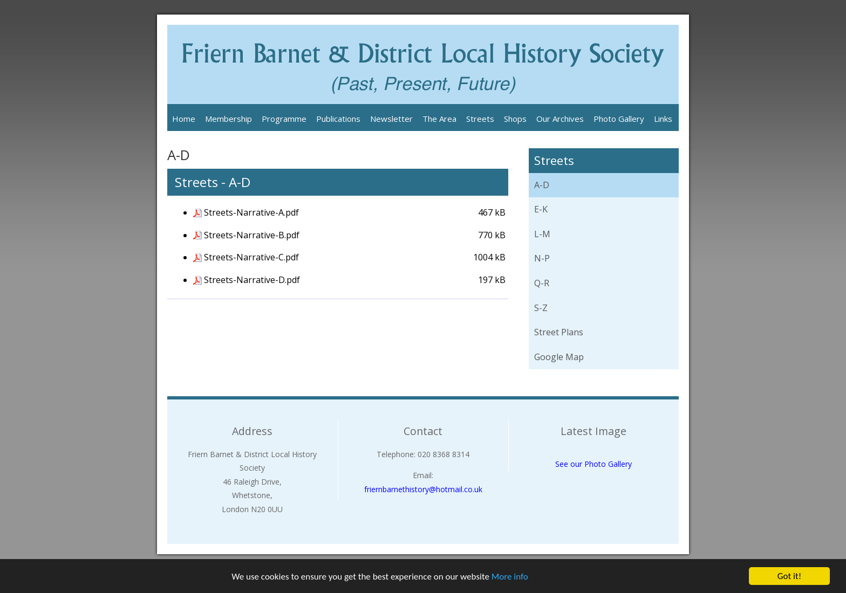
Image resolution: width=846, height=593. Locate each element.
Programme (284, 118)
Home (183, 118)
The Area (439, 118)
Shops (515, 118)
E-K (541, 209)
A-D (541, 185)
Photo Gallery (618, 118)
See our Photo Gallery (593, 464)
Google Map (559, 357)
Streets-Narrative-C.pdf (251, 257)
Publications (338, 118)
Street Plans (558, 332)
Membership (228, 118)
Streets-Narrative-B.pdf (251, 235)
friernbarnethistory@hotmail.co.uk (423, 489)
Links (663, 118)
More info (510, 576)
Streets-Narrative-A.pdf (251, 212)
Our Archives (560, 118)
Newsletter (391, 118)
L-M (542, 234)
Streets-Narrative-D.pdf (252, 280)
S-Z (541, 308)
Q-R (541, 283)
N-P (542, 258)
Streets (480, 118)
